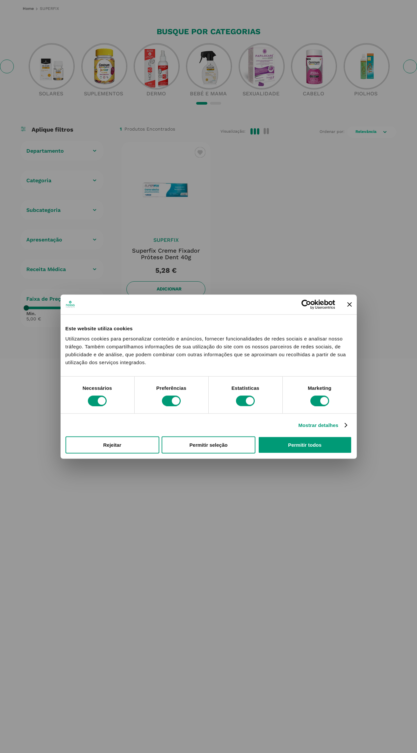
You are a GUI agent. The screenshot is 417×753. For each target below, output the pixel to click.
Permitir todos (305, 445)
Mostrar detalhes (318, 425)
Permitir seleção (209, 445)
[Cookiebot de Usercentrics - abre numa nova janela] (306, 304)
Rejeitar (112, 445)
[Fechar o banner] (349, 304)
